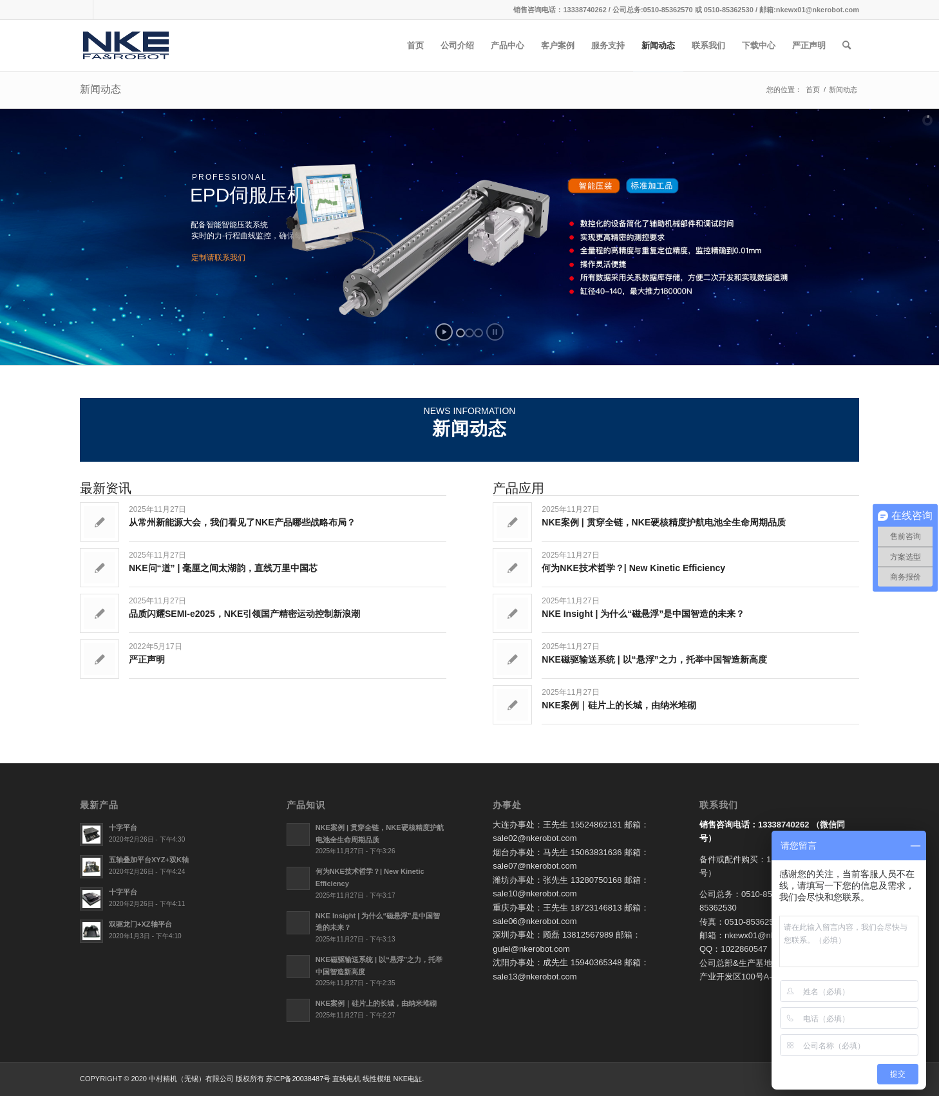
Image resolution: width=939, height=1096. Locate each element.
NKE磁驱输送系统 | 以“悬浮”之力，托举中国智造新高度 (654, 659)
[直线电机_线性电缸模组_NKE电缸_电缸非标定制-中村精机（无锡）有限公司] (136, 45)
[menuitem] (415, 45)
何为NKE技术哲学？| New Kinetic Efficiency (633, 568)
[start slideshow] (444, 332)
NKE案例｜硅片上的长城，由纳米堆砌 (619, 705)
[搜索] (846, 45)
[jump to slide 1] (460, 332)
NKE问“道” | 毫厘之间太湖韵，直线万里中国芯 (223, 568)
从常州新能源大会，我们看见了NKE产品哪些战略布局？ (242, 522)
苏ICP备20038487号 (298, 1078)
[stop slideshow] (495, 332)
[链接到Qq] (83, 9)
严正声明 (147, 659)
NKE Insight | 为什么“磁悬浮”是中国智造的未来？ (643, 614)
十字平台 (123, 827)
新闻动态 (100, 89)
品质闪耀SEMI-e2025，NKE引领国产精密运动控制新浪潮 (244, 614)
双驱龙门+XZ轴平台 (140, 924)
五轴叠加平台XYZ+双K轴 (149, 860)
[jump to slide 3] (478, 332)
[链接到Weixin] (103, 9)
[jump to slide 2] (469, 332)
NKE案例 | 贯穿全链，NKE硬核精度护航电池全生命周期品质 (664, 522)
